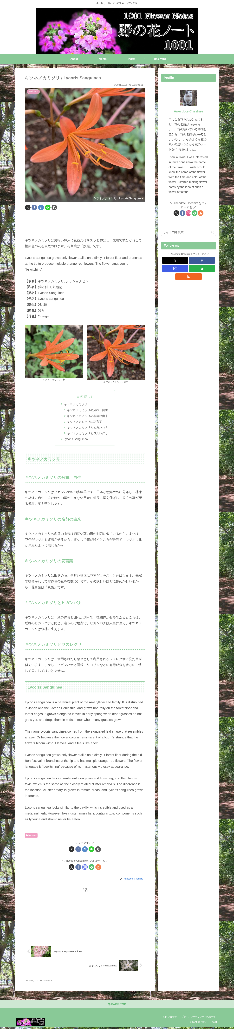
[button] (54, 207)
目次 (79, 396)
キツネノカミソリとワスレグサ (87, 434)
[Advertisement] (85, 224)
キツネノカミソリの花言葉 (84, 422)
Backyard (31, 836)
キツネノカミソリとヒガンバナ (87, 428)
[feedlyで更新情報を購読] (91, 868)
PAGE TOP (117, 1006)
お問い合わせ (170, 1019)
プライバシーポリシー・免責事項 (198, 1019)
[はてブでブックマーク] (41, 207)
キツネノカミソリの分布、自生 (87, 410)
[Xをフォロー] (71, 868)
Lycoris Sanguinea (76, 439)
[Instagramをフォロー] (85, 868)
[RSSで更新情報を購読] (98, 868)
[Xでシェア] (28, 207)
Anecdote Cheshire (188, 111)
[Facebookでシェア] (34, 207)
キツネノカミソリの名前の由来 (87, 416)
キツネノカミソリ (75, 404)
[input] (188, 232)
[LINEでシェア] (48, 207)
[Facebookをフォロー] (78, 868)
